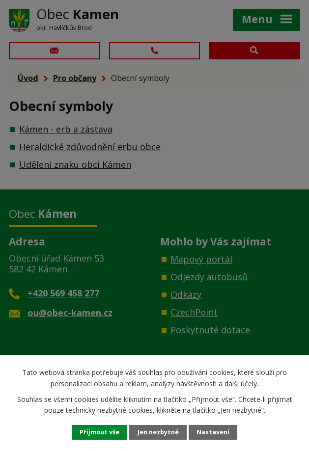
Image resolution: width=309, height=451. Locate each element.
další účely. (241, 383)
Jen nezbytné (158, 432)
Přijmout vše (99, 432)
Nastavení (213, 432)
